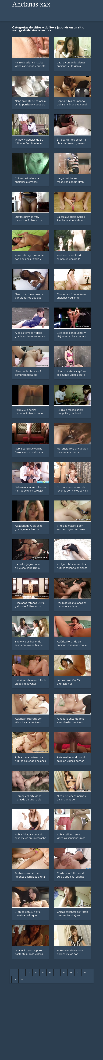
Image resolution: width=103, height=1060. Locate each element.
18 (15, 980)
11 (85, 973)
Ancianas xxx (31, 4)
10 (78, 973)
